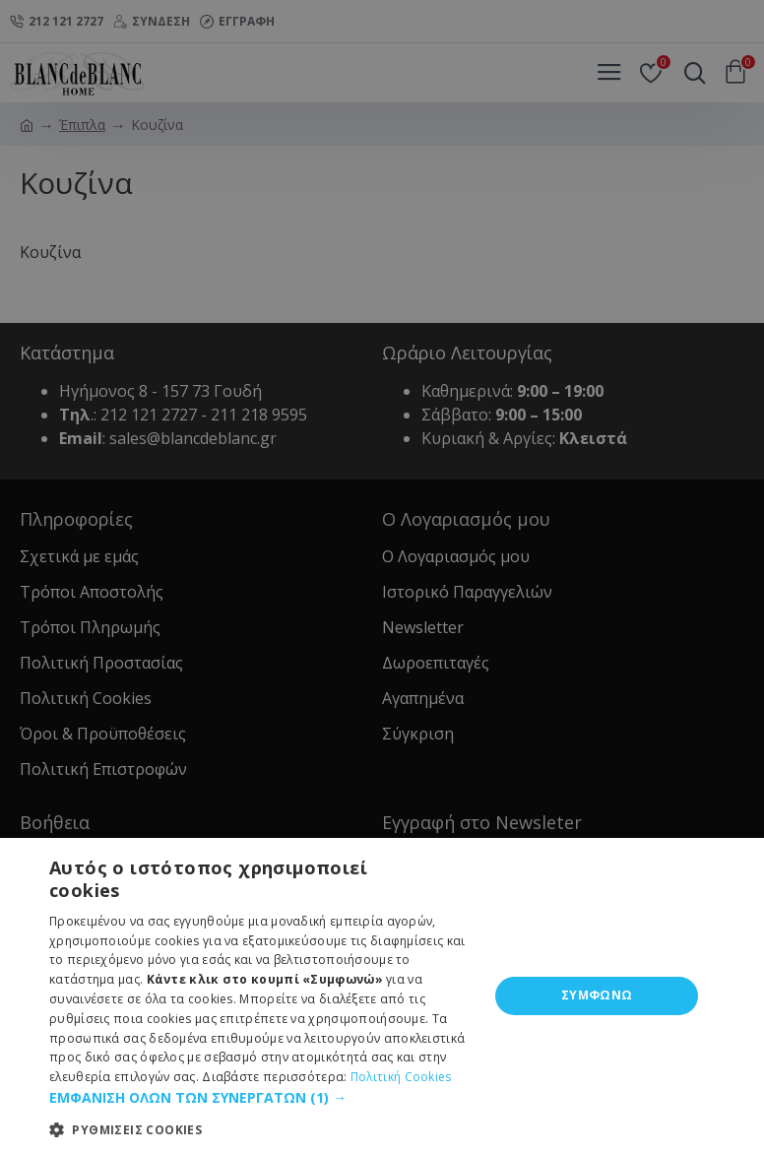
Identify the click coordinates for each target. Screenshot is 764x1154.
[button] (262, 1097)
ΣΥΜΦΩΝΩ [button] (597, 995)
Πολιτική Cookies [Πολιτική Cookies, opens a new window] (401, 1076)
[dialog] (382, 577)
